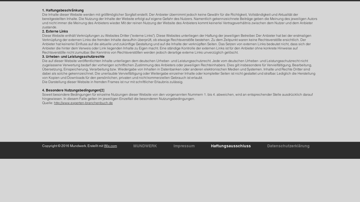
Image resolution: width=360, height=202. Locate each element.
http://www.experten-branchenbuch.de (83, 103)
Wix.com (110, 146)
